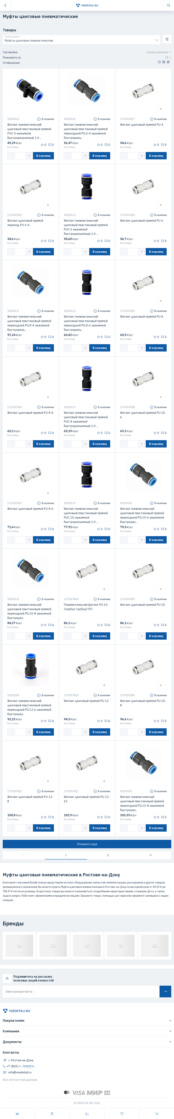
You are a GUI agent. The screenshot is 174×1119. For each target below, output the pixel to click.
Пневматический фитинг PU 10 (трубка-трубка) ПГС (86, 607)
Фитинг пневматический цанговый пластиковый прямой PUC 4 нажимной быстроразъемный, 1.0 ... (29, 131)
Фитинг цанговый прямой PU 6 (141, 220)
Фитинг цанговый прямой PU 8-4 (30, 413)
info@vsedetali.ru (17, 1072)
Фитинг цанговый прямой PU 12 (86, 701)
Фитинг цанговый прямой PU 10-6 (143, 415)
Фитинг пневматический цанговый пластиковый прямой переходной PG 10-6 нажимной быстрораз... (142, 515)
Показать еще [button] (87, 844)
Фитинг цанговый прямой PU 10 (142, 604)
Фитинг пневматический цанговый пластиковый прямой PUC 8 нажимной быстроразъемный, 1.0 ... (86, 419)
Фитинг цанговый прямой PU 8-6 (30, 509)
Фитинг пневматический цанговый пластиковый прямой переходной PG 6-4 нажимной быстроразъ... (86, 131)
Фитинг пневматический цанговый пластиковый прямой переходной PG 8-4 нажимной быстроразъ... (29, 323)
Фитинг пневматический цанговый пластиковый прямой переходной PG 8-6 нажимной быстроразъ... (86, 323)
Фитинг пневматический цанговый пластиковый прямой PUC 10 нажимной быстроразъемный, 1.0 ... (86, 515)
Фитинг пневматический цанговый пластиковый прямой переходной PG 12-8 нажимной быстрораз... (142, 803)
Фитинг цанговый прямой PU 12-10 (87, 799)
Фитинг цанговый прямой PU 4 (141, 124)
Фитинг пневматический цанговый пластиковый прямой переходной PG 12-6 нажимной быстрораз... (29, 707)
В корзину (43, 156)
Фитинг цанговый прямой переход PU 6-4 (25, 223)
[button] (159, 63)
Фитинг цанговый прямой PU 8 (141, 316)
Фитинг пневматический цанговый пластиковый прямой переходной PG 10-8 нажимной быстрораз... (29, 611)
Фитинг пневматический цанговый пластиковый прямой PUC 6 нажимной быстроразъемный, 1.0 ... (86, 227)
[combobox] (81, 40)
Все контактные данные (20, 1079)
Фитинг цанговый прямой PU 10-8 (143, 703)
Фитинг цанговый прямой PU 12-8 (30, 799)
